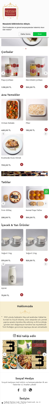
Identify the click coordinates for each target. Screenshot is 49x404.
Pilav (3, 123)
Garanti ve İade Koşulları (25, 381)
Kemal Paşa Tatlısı (34, 175)
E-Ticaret (17, 401)
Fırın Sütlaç (6, 175)
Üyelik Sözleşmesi (24, 372)
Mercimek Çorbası (34, 80)
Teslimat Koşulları (25, 368)
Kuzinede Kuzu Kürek (36, 123)
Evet (40, 34)
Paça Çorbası (7, 80)
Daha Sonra (25, 34)
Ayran (28, 218)
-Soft (11, 401)
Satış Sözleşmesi (24, 376)
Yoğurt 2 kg (6, 218)
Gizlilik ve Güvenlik (24, 385)
